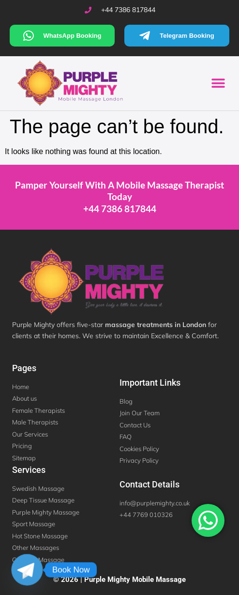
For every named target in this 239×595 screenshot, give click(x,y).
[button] (218, 83)
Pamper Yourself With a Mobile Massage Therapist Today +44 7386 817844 (119, 196)
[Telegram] (27, 570)
